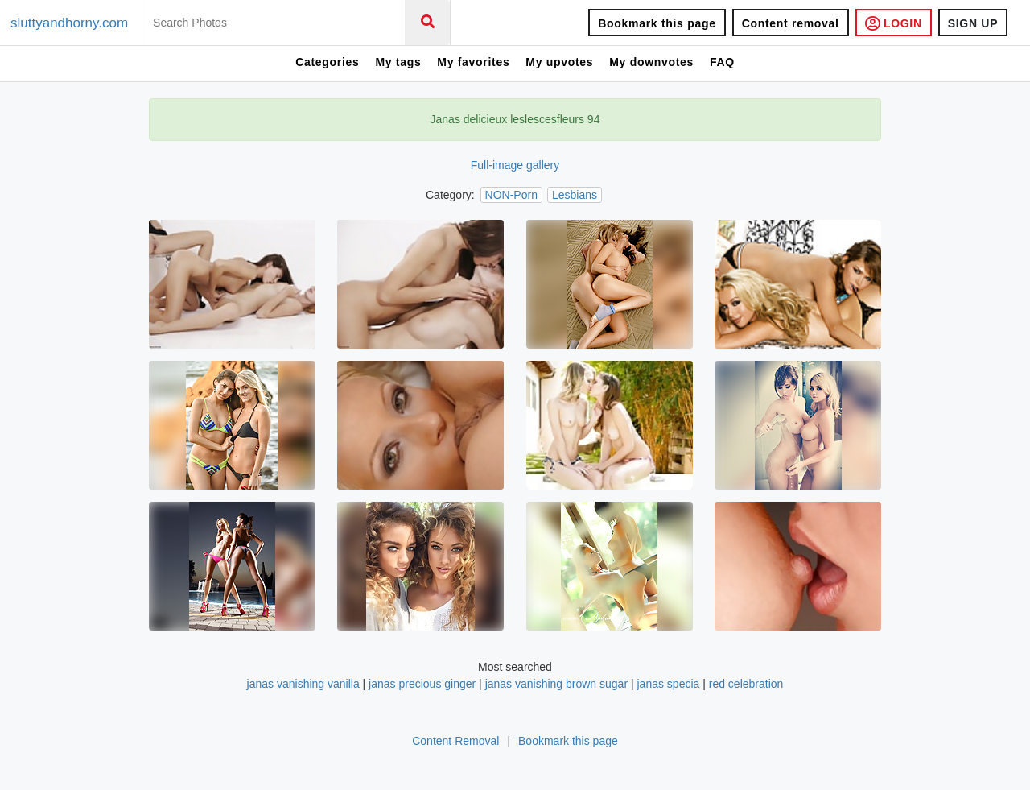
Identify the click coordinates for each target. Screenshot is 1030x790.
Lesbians (574, 194)
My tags (398, 62)
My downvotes (651, 62)
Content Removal (455, 740)
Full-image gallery (515, 165)
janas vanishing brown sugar (556, 683)
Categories (327, 62)
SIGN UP (973, 23)
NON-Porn (511, 194)
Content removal (790, 23)
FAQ (722, 62)
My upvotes (559, 62)
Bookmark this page (656, 23)
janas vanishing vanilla (303, 683)
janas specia (668, 683)
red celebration (746, 683)
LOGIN (893, 23)
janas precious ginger (422, 683)
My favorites (473, 62)
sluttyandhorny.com (69, 23)
